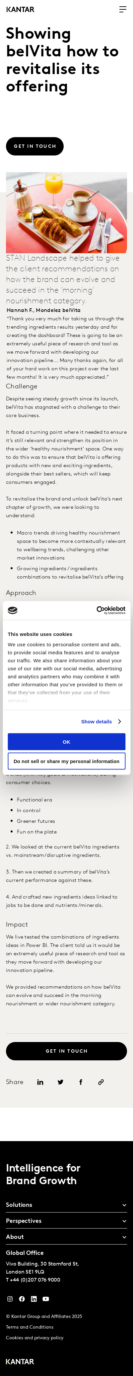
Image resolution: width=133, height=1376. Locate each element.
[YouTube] (34, 1300)
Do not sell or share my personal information (66, 761)
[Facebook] (22, 1300)
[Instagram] (10, 1300)
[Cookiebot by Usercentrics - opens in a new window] (96, 610)
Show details (96, 721)
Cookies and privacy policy (34, 1338)
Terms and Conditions (29, 1327)
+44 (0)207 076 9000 (35, 1280)
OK (66, 741)
